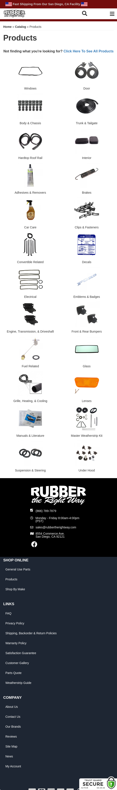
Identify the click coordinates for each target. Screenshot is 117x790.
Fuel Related (30, 366)
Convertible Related (30, 262)
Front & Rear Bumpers (86, 331)
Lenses (87, 401)
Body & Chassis (30, 123)
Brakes (87, 192)
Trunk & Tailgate (86, 123)
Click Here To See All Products (88, 51)
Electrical (30, 296)
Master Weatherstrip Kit (86, 435)
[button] (87, 13)
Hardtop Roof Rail (30, 158)
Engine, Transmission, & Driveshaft (30, 331)
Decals (86, 262)
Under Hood (87, 470)
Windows (30, 88)
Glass (87, 366)
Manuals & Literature (30, 435)
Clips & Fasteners (86, 227)
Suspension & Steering (30, 470)
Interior (87, 158)
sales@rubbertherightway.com (56, 527)
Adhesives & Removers (30, 192)
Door (86, 88)
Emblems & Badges (86, 296)
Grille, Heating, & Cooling (30, 401)
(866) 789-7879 (46, 511)
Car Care (30, 227)
